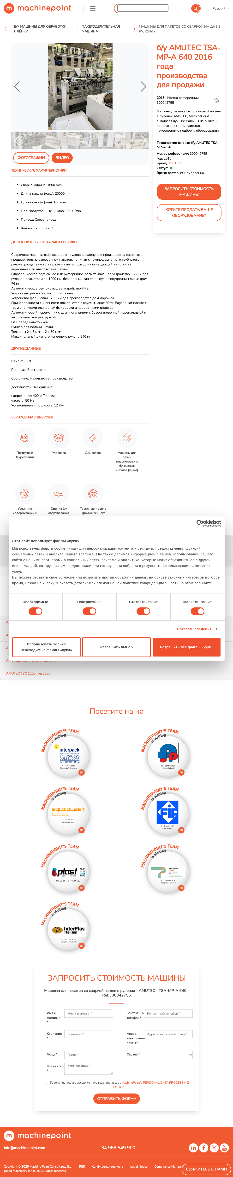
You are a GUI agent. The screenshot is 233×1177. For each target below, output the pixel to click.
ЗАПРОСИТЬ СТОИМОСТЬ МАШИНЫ (189, 191)
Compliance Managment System (176, 1166)
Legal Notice (139, 1166)
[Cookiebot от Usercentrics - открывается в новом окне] (200, 523)
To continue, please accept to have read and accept (119, 1085)
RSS (82, 1166)
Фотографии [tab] (31, 158)
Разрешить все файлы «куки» (186, 647)
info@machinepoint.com (24, 1148)
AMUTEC (175, 163)
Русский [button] (219, 8)
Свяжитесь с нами (206, 1169)
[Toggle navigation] (92, 8)
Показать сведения (194, 629)
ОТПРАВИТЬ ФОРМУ (116, 1098)
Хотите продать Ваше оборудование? (189, 212)
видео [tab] (62, 158)
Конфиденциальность (107, 1166)
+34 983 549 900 (116, 1148)
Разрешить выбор (116, 647)
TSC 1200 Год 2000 (28, 673)
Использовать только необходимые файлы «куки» (46, 647)
